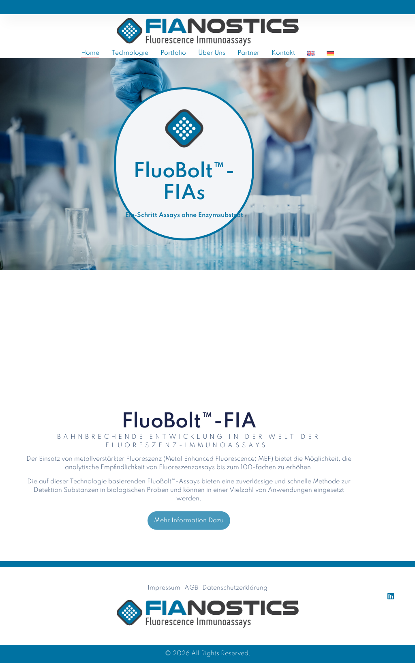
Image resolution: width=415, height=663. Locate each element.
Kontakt (283, 53)
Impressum (164, 588)
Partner (248, 53)
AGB (191, 588)
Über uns (211, 53)
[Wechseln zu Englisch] (310, 53)
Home (90, 53)
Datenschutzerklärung (234, 588)
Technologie (129, 53)
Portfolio (173, 53)
